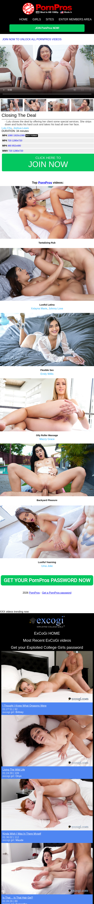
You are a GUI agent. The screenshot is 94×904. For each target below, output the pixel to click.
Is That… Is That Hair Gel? (18, 897)
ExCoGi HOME (47, 633)
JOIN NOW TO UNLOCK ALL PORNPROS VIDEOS (32, 39)
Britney (20, 712)
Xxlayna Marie (39, 308)
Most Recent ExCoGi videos (47, 640)
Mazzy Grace (46, 439)
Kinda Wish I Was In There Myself (22, 833)
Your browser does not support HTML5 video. (47, 71)
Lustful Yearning (47, 562)
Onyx (18, 776)
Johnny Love (56, 308)
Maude (19, 840)
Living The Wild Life (14, 769)
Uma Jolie (47, 566)
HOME (23, 19)
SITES (50, 19)
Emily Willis (47, 374)
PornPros (45, 182)
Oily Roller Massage (47, 435)
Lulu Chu (7, 128)
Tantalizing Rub (46, 242)
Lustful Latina (46, 304)
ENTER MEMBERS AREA (75, 19)
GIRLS (37, 19)
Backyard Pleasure (47, 500)
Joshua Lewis (21, 128)
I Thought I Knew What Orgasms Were (24, 705)
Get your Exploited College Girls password (47, 647)
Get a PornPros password (56, 592)
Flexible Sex (47, 370)
